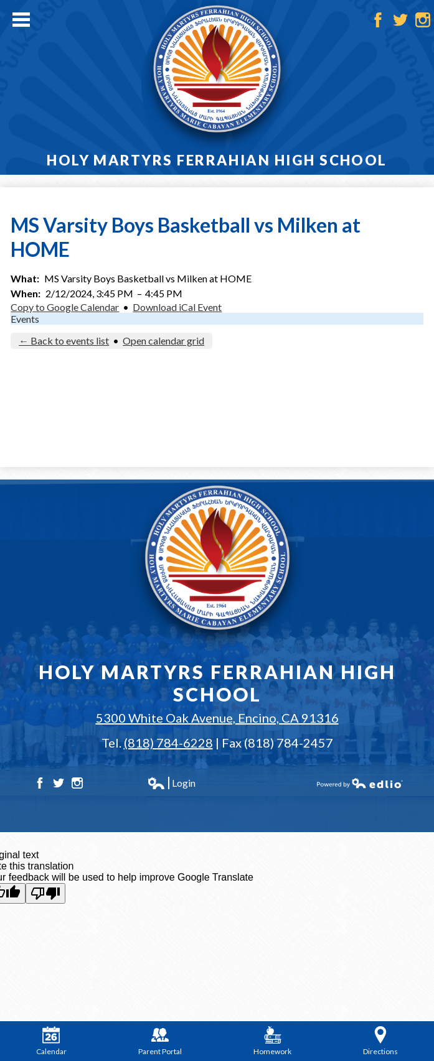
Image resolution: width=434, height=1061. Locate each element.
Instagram (422, 19)
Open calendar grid (163, 340)
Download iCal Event (177, 307)
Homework (272, 1041)
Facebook (377, 19)
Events (25, 319)
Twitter (400, 19)
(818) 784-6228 (168, 742)
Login (171, 783)
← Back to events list (64, 340)
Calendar (51, 1041)
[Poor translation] (45, 893)
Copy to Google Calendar (65, 307)
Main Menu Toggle (21, 19)
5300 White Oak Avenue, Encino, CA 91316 (217, 717)
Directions (380, 1041)
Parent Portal (160, 1041)
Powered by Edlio (359, 783)
